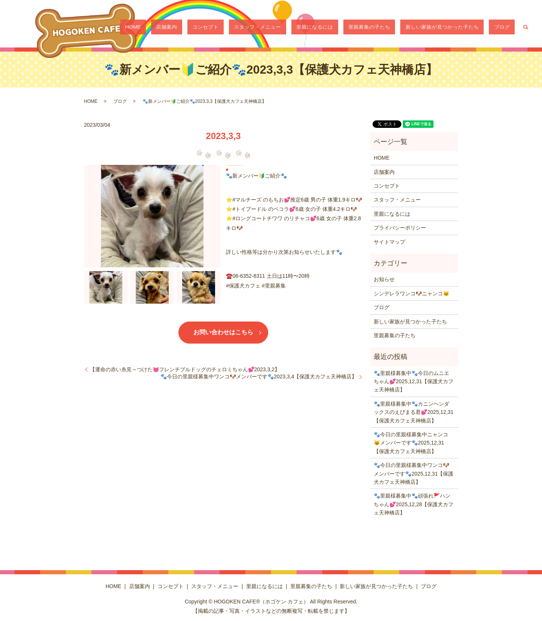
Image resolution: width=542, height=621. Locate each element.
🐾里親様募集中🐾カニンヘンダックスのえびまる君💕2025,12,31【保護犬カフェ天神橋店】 (413, 412)
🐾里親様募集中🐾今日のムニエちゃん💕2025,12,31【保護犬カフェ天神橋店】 (413, 381)
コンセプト (261, 28)
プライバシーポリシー (400, 228)
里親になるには (349, 28)
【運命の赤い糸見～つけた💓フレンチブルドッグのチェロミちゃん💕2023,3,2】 (185, 369)
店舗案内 (231, 28)
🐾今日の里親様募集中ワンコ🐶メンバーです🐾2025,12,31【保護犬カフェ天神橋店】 (413, 473)
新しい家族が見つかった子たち (457, 28)
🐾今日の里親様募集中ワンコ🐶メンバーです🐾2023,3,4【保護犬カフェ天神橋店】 (258, 376)
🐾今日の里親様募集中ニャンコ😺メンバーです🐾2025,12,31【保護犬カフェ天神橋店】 (411, 442)
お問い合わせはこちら (223, 332)
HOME (208, 28)
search (525, 28)
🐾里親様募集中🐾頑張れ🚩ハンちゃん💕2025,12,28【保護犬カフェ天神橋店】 (413, 504)
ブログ (507, 28)
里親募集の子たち (394, 28)
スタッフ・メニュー (302, 28)
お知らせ (384, 279)
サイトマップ (389, 242)
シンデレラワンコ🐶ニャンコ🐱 (411, 293)
